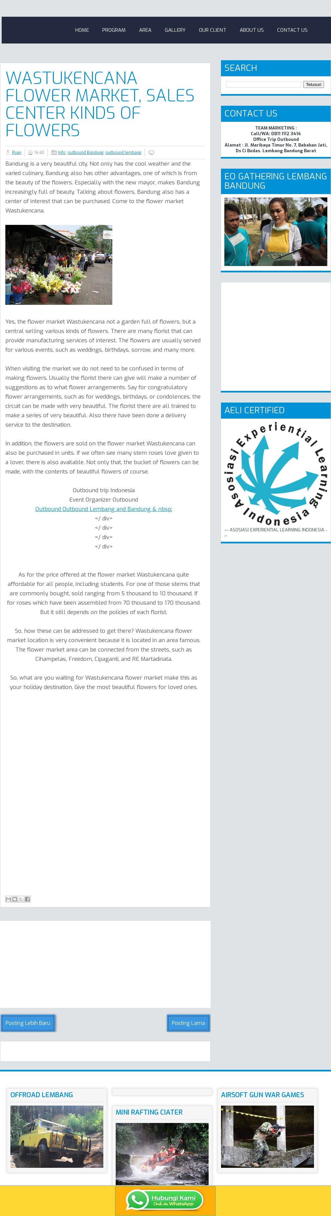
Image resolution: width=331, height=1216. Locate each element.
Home (82, 30)
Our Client (212, 30)
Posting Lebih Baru (28, 1023)
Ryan (16, 152)
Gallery (175, 30)
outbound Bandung (85, 152)
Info (62, 152)
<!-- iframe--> (130, 795)
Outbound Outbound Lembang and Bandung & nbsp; (103, 509)
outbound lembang (123, 152)
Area (145, 30)
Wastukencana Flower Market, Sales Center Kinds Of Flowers (100, 104)
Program (114, 30)
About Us (252, 30)
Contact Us (292, 30)
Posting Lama (188, 1023)
